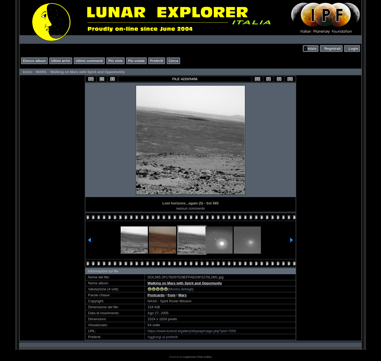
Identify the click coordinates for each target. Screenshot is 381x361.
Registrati (332, 48)
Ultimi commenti (89, 61)
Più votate (136, 61)
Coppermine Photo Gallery (197, 357)
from (172, 295)
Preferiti (156, 61)
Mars (182, 295)
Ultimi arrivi (61, 61)
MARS (41, 72)
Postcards (156, 295)
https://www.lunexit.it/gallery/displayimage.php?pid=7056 (192, 331)
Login (353, 48)
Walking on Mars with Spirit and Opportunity (87, 72)
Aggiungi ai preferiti (163, 337)
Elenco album (34, 61)
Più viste (115, 61)
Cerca (173, 61)
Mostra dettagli (180, 289)
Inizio (311, 48)
